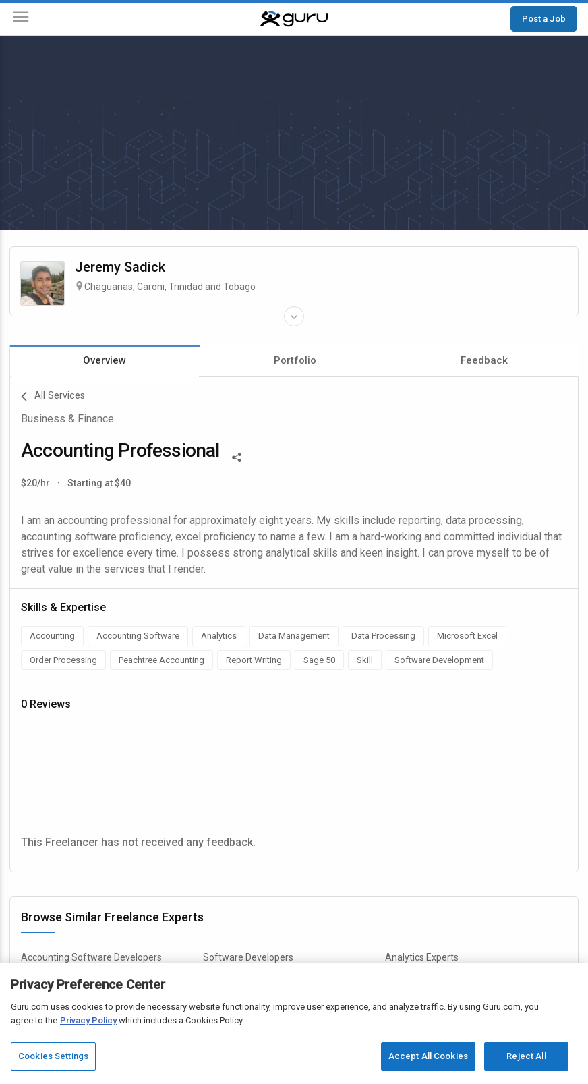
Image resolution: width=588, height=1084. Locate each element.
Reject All (526, 1056)
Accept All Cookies (428, 1056)
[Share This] (236, 456)
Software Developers (248, 957)
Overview (104, 360)
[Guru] (294, 19)
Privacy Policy (88, 1020)
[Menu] (21, 19)
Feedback (484, 360)
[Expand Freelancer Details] (294, 316)
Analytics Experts (422, 957)
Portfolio (295, 360)
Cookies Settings (53, 1056)
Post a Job (544, 18)
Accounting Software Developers (91, 957)
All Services (53, 396)
